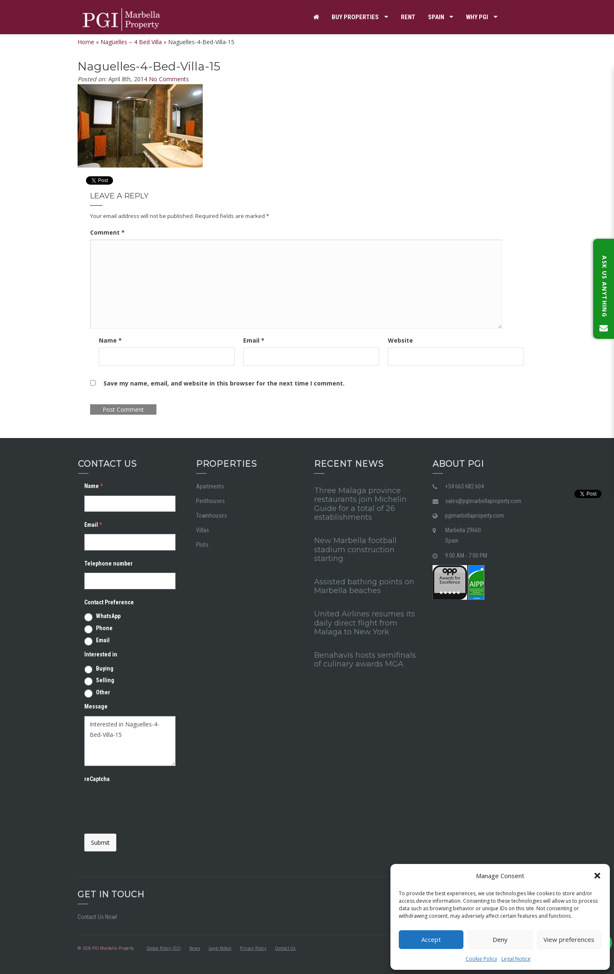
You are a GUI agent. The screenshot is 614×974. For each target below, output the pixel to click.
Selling (105, 680)
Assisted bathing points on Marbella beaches (364, 586)
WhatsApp (108, 616)
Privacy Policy (253, 948)
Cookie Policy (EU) (163, 948)
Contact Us (285, 948)
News (194, 948)
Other (103, 692)
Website (400, 340)
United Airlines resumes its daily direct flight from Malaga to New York (364, 622)
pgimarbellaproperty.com (474, 515)
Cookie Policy (481, 958)
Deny (500, 939)
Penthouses (210, 501)
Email (253, 340)
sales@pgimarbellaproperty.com (483, 501)
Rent (408, 17)
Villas (202, 530)
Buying (104, 668)
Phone (104, 628)
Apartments (210, 486)
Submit (100, 842)
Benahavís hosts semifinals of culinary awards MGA (365, 660)
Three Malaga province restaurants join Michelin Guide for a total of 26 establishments (360, 504)
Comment (107, 232)
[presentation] (147, 805)
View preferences (569, 939)
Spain (436, 17)
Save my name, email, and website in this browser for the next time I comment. (224, 383)
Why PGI (477, 17)
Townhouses (211, 515)
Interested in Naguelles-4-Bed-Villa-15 (130, 741)
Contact (326, 51)
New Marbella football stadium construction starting (355, 549)
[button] (597, 875)
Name (110, 340)
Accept (431, 939)
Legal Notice (516, 958)
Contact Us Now (97, 917)
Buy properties (355, 17)
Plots (202, 544)
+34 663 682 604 (464, 486)
